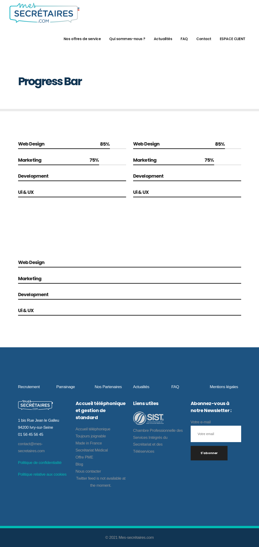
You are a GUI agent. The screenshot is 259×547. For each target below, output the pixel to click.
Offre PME (84, 457)
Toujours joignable (91, 436)
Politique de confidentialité (40, 462)
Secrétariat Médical (92, 450)
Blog (79, 464)
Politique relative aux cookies (42, 474)
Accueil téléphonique (93, 429)
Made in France (89, 443)
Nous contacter (88, 471)
